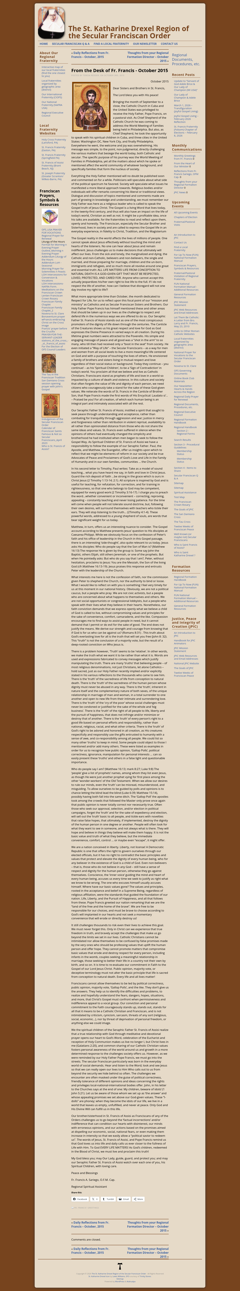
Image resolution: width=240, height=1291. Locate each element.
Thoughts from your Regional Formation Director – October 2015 (148, 57)
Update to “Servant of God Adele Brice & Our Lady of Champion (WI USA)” (186, 85)
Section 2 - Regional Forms (186, 432)
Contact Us (180, 242)
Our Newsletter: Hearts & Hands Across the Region (184, 388)
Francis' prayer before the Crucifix (54, 330)
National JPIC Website (186, 663)
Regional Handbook (185, 427)
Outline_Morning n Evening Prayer (52, 252)
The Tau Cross (182, 521)
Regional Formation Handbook (185, 421)
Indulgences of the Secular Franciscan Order (52, 422)
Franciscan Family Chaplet (52, 303)
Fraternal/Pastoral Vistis (184, 223)
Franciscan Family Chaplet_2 (52, 309)
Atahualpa (131, 1281)
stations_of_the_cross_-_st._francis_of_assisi (55, 342)
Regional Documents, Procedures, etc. (186, 59)
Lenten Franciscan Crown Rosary (52, 297)
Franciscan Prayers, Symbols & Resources (186, 267)
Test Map (179, 497)
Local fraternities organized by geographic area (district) (51, 85)
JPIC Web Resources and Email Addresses (186, 311)
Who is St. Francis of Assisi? (53, 447)
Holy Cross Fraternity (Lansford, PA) (54, 141)
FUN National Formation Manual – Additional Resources (186, 598)
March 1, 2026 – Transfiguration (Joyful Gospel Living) (186, 108)
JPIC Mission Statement (181, 303)
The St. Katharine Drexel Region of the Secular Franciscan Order (128, 32)
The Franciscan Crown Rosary (182, 503)
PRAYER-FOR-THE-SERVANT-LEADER (52, 336)
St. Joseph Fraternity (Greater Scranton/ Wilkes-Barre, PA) (53, 176)
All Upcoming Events (186, 212)
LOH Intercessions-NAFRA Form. (53, 285)
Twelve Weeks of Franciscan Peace (184, 528)
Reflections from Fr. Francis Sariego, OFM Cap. (186, 174)
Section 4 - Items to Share (185, 469)
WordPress (119, 1281)
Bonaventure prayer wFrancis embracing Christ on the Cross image (53, 321)
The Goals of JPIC (184, 509)
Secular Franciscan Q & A (186, 477)
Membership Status (184, 452)
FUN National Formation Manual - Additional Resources (186, 286)
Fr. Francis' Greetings (86, 1207)
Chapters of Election (185, 217)
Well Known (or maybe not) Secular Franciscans (185, 537)
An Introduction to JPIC (184, 236)
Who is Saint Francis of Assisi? (185, 546)
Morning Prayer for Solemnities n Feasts (53, 270)
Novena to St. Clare (53, 313)
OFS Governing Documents (182, 372)
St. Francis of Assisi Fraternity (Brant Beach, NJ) (53, 165)
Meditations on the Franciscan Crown (53, 291)
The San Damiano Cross (184, 515)
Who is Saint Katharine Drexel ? (184, 554)
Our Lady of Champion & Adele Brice (185, 97)
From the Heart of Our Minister (184, 165)
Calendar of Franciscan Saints (52, 429)
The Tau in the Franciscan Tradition (53, 376)
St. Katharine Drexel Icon (99, 1276)
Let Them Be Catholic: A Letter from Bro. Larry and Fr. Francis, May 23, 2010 (186, 322)
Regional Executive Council (52, 114)
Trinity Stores (145, 1276)
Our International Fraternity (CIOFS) (52, 96)
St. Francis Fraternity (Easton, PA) (54, 148)
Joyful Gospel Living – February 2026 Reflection (186, 119)
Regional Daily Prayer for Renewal (186, 398)
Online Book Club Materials (184, 380)
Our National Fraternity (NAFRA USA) (52, 105)
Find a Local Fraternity (181, 248)
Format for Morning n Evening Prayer (54, 246)
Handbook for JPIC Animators (184, 642)
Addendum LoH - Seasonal (51, 264)
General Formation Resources (185, 296)
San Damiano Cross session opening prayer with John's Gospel (53, 385)
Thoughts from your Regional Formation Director (185, 184)
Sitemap (179, 483)
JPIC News (180, 192)
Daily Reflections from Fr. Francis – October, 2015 (90, 55)
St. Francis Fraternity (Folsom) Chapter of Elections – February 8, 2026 (186, 131)
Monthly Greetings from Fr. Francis (185, 157)
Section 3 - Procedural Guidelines (187, 446)
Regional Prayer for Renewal (53, 237)
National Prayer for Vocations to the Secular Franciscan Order (185, 357)
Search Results (182, 439)
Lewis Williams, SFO (120, 1276)
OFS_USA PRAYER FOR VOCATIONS (52, 231)
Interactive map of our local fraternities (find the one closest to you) (53, 71)
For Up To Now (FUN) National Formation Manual (186, 257)
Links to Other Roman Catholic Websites (186, 332)
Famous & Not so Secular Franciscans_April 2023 (52, 438)
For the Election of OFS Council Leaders (54, 348)
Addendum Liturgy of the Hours (54, 258)
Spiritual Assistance (185, 492)
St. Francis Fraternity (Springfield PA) (54, 156)
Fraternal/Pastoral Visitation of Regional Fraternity (186, 276)
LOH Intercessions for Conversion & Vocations (54, 277)
